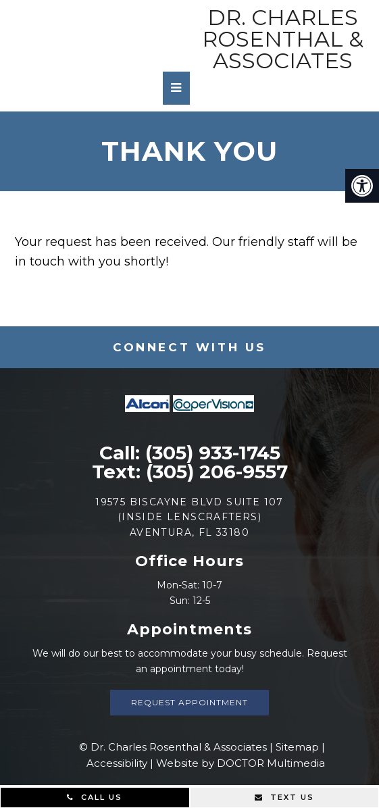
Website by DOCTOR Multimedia (240, 763)
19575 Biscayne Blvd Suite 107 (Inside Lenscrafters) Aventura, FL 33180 (189, 517)
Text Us (284, 797)
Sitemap (297, 746)
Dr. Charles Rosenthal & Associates (282, 39)
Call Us (94, 797)
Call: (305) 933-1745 (189, 452)
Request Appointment (189, 702)
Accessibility (116, 763)
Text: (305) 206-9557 (190, 471)
